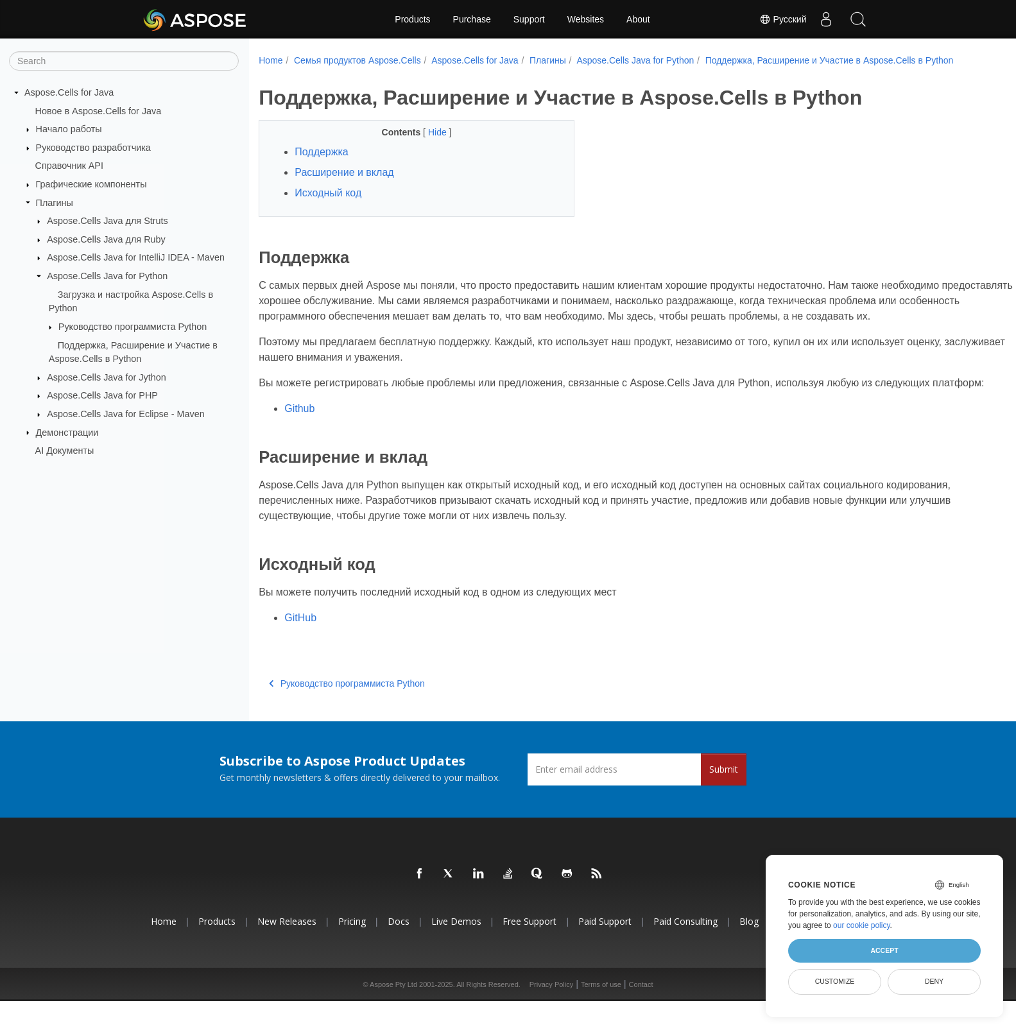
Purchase (472, 19)
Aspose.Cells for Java (69, 92)
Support (529, 19)
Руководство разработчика (93, 147)
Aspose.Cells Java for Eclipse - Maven (126, 414)
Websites (585, 19)
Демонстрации (67, 432)
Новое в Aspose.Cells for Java (98, 110)
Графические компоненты (91, 184)
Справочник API (69, 165)
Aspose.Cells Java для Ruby (106, 239)
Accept (884, 950)
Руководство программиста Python (132, 327)
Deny (934, 981)
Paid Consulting (685, 937)
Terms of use (601, 1000)
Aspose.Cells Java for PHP (102, 395)
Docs (398, 937)
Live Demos (456, 937)
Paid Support (605, 937)
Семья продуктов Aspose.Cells (357, 60)
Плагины (54, 202)
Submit (723, 784)
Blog (749, 937)
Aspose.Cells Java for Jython (106, 377)
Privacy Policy (551, 1000)
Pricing (352, 937)
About (638, 19)
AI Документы (64, 450)
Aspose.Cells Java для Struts (107, 221)
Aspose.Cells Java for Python (107, 276)
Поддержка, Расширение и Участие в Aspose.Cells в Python (829, 60)
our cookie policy (861, 925)
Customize (835, 981)
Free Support (529, 937)
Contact (641, 1000)
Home (270, 60)
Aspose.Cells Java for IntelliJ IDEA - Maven (136, 257)
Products (412, 19)
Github (299, 423)
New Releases (286, 937)
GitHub (300, 633)
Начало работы (69, 129)
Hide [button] (427, 132)
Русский (783, 19)
